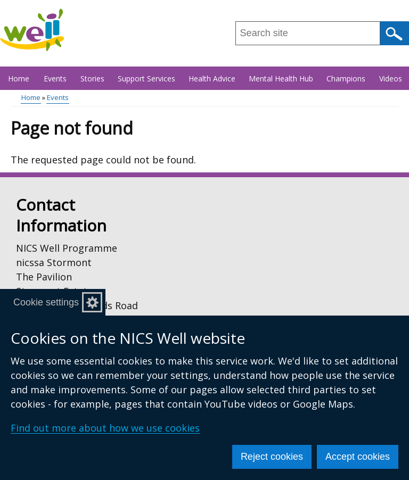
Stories (92, 78)
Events (55, 78)
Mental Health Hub (281, 78)
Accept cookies (357, 456)
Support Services (146, 78)
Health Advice (212, 78)
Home (18, 78)
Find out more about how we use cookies (105, 427)
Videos (390, 78)
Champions (345, 78)
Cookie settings (46, 302)
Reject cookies (272, 456)
